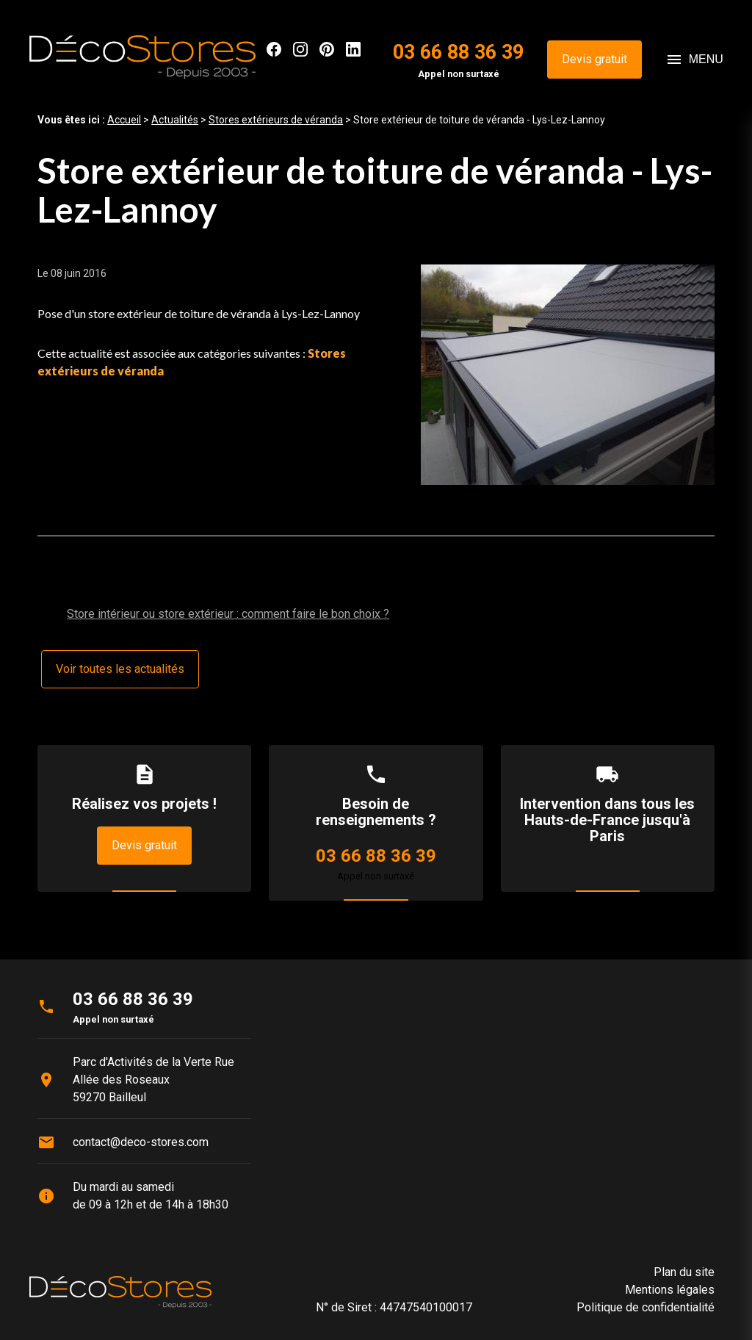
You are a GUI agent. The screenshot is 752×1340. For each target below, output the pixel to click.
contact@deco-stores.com (141, 1142)
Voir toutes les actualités (120, 669)
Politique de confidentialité (645, 1307)
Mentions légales (670, 1290)
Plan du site (684, 1272)
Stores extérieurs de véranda (276, 120)
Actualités (174, 120)
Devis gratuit (594, 59)
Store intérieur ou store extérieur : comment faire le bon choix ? (228, 614)
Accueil (124, 120)
